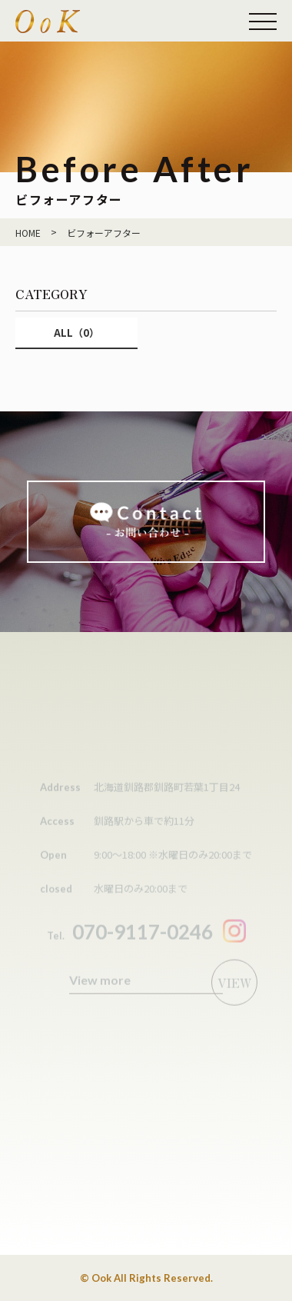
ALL (76, 332)
